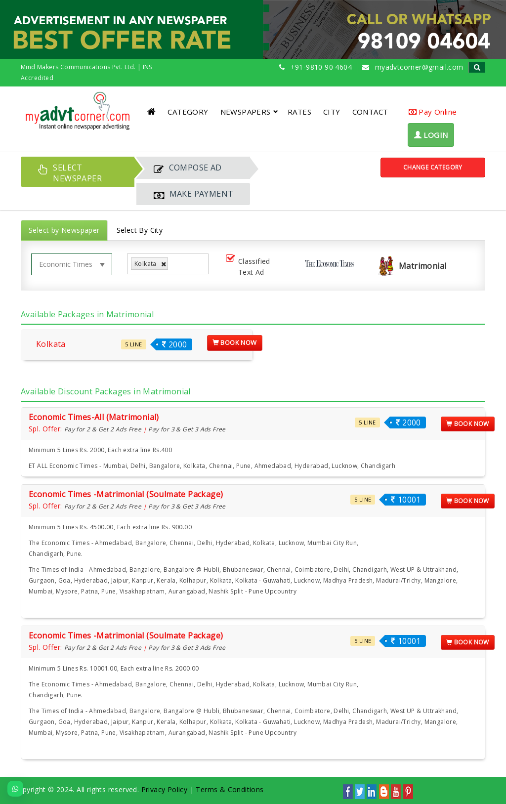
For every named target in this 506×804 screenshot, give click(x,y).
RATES (299, 112)
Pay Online (433, 112)
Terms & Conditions (229, 789)
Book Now (234, 342)
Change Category (433, 167)
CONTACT (370, 112)
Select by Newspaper (64, 230)
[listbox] (174, 264)
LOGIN (431, 135)
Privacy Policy (164, 789)
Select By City (140, 230)
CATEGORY (188, 112)
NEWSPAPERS (249, 112)
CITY (331, 112)
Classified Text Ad (247, 266)
